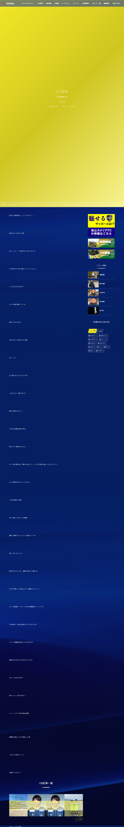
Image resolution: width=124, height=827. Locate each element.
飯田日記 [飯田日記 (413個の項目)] (93, 335)
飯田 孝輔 (102, 283)
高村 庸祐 (102, 301)
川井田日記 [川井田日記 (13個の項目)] (93, 339)
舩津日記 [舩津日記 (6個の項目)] (93, 343)
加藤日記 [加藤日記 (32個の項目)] (104, 335)
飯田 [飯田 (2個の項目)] (107, 347)
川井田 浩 (102, 292)
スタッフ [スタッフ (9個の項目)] (104, 339)
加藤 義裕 (102, 275)
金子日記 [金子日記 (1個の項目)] (100, 350)
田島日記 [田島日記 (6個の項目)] (102, 343)
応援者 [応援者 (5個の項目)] (92, 347)
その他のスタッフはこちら (101, 322)
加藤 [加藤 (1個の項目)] (92, 350)
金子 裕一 (102, 310)
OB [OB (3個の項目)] (100, 347)
